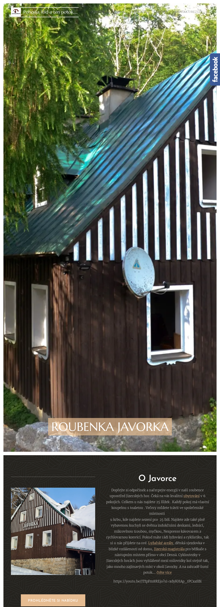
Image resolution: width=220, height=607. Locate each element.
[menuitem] (101, 12)
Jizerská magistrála (169, 549)
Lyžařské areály (160, 543)
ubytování (191, 496)
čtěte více (164, 572)
